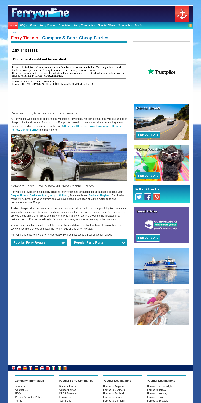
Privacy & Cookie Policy (28, 397)
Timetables (125, 25)
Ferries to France (112, 397)
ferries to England (99, 195)
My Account (142, 25)
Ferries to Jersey (156, 390)
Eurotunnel (102, 126)
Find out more (148, 134)
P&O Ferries (67, 126)
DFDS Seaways (85, 126)
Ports (33, 25)
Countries (65, 25)
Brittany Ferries (67, 386)
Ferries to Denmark (114, 390)
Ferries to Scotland (157, 400)
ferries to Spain (39, 195)
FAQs (23, 25)
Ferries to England (113, 393)
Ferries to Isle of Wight (159, 386)
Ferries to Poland (156, 397)
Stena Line (65, 400)
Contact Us (21, 390)
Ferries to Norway (157, 393)
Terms (18, 400)
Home (13, 25)
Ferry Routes (48, 25)
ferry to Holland (59, 195)
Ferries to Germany (114, 400)
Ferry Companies (84, 25)
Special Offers (106, 25)
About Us (20, 386)
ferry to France (19, 195)
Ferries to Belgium (113, 386)
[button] (190, 25)
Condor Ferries (30, 129)
